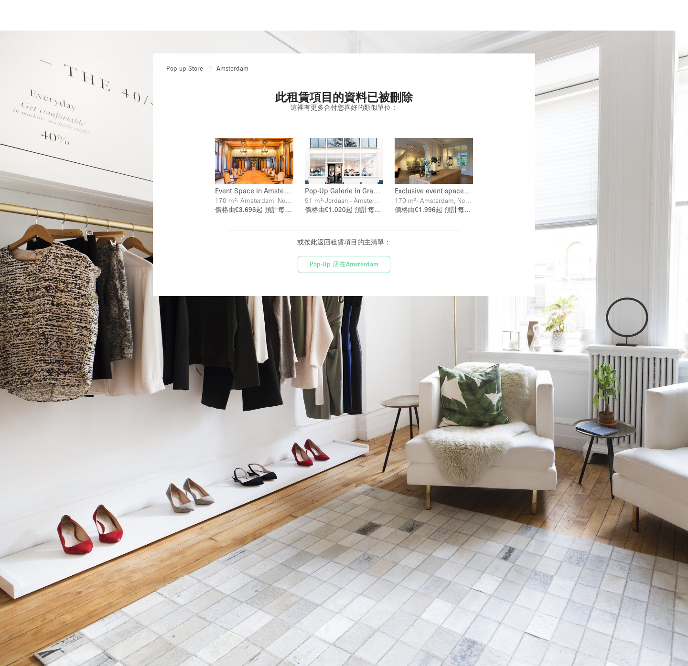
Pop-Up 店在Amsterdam (344, 260)
